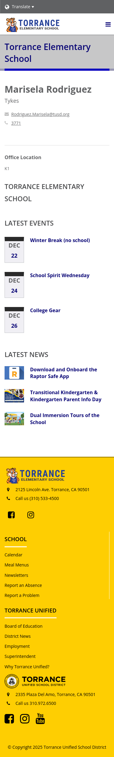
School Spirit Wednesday (59, 275)
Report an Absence (23, 585)
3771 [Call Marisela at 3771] (16, 123)
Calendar (13, 555)
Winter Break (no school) (60, 240)
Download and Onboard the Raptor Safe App (63, 373)
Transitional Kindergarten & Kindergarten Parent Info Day (66, 395)
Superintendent (20, 656)
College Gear (45, 310)
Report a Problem (22, 595)
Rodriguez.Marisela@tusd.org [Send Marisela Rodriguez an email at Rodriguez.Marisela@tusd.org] (40, 114)
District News (18, 636)
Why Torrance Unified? (27, 667)
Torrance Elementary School (44, 192)
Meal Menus (17, 565)
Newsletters (16, 575)
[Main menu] (108, 24)
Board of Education (24, 626)
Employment (17, 646)
